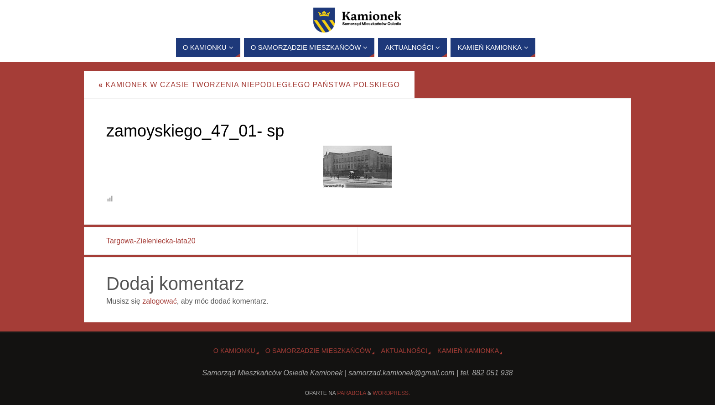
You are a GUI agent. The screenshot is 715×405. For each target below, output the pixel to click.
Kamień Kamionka (468, 350)
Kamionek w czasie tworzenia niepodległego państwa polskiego (249, 85)
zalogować (159, 301)
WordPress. (391, 393)
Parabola (351, 393)
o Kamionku (234, 350)
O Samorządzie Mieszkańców (318, 350)
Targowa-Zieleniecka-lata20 (151, 241)
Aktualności (404, 350)
